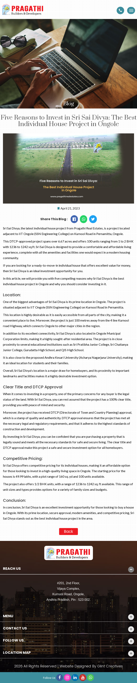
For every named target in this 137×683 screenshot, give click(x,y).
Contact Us (15, 628)
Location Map (17, 653)
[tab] (68, 568)
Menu (8, 616)
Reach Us (12, 569)
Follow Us (13, 640)
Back (68, 531)
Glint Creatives (110, 666)
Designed (83, 666)
